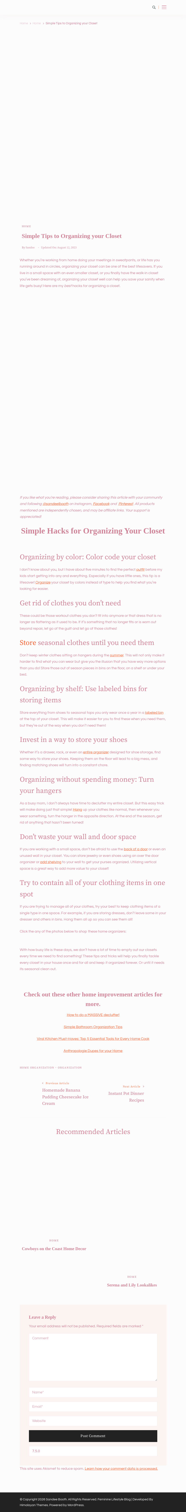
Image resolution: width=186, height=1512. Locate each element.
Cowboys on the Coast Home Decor (54, 1248)
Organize (43, 582)
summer (116, 655)
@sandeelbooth (55, 504)
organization (70, 1067)
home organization (37, 1067)
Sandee (30, 247)
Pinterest (125, 504)
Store (28, 642)
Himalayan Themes (34, 1505)
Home (26, 226)
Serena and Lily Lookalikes (132, 1285)
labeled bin (154, 713)
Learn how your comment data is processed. (121, 1469)
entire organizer (96, 752)
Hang (77, 810)
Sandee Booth (56, 1499)
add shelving (50, 862)
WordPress (75, 1505)
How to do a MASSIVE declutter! (93, 1015)
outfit (140, 569)
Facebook (101, 504)
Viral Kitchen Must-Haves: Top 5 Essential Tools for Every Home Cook (93, 1039)
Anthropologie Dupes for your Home (93, 1051)
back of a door (136, 849)
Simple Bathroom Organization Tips (93, 1027)
